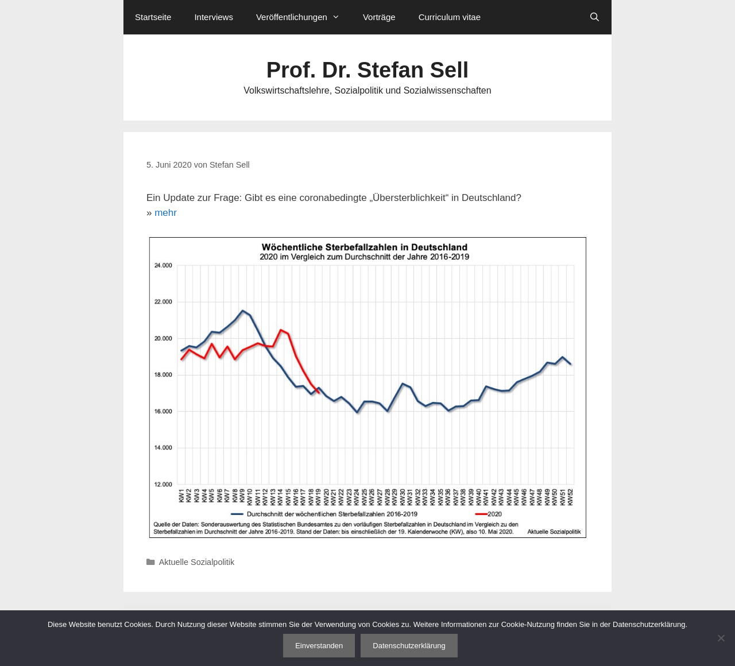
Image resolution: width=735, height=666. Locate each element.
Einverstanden (319, 645)
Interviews (213, 17)
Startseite (153, 17)
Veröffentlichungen (303, 17)
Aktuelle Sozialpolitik (197, 562)
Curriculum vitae (450, 17)
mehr (165, 212)
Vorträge (379, 17)
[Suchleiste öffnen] (595, 17)
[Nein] (720, 638)
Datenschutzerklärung (409, 645)
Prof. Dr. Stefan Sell (367, 70)
